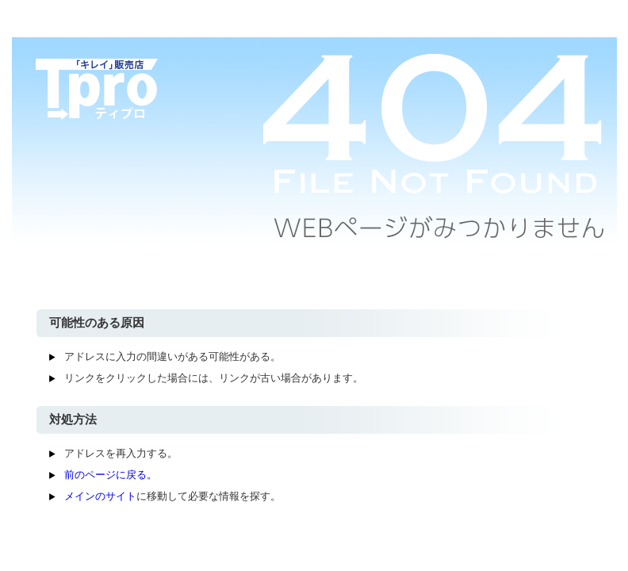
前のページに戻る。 (110, 475)
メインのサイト (100, 496)
